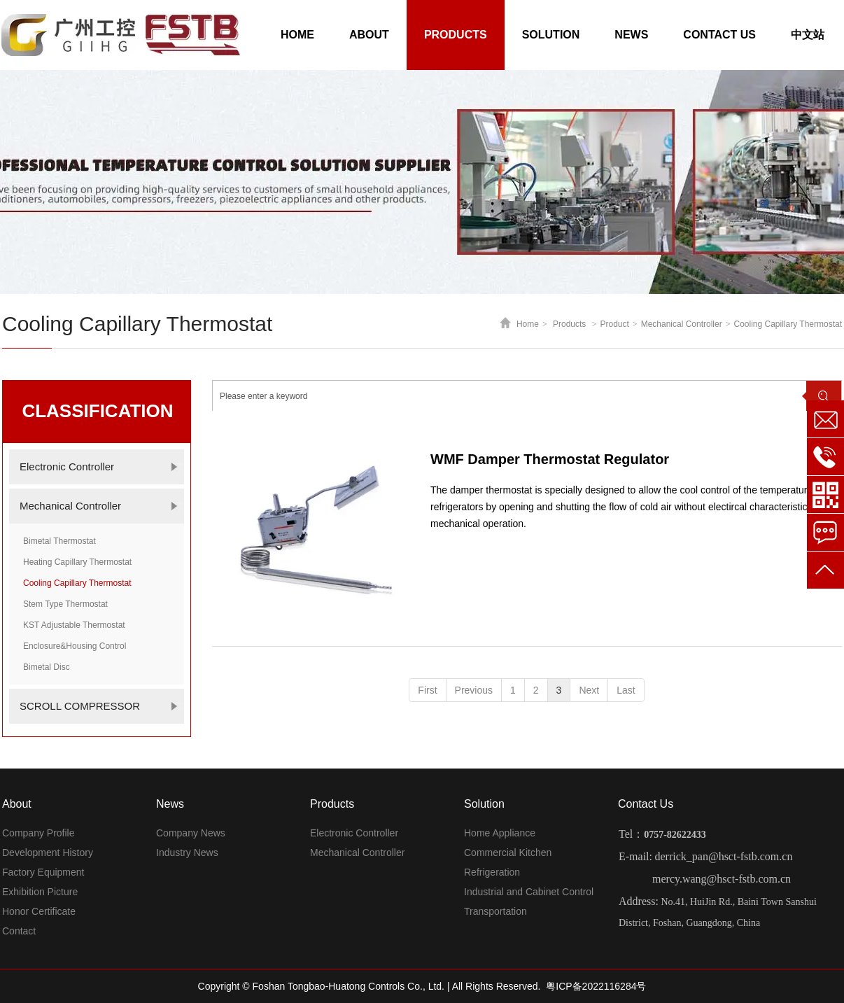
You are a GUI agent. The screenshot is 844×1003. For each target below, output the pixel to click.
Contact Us (645, 804)
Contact (19, 931)
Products (569, 324)
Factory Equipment (43, 872)
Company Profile (38, 833)
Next (589, 690)
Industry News (187, 852)
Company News (190, 833)
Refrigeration (492, 872)
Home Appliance (499, 833)
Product (614, 324)
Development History (47, 852)
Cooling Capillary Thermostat (787, 324)
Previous (474, 690)
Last (626, 690)
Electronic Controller (354, 833)
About (16, 804)
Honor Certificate (39, 911)
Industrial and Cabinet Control (528, 891)
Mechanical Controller (681, 324)
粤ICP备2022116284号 (596, 986)
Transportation (495, 911)
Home (527, 324)
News (170, 804)
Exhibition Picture (40, 891)
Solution (484, 804)
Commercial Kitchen (507, 852)
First (427, 690)
